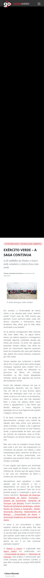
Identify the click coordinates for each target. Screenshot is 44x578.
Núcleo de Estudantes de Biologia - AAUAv (22, 506)
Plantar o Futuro (14, 548)
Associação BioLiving (13, 511)
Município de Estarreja (30, 495)
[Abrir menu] (39, 4)
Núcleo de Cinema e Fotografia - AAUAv (22, 509)
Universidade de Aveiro (15, 497)
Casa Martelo (18, 503)
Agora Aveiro (10, 551)
